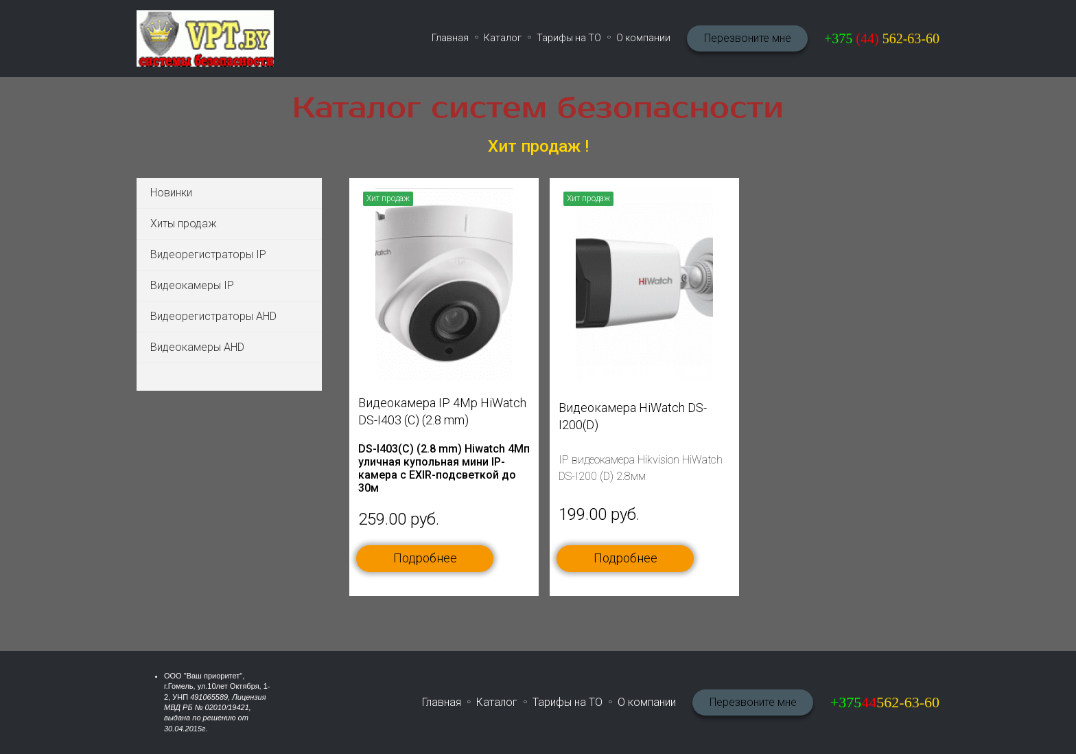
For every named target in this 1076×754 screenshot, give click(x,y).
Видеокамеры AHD (197, 347)
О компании (643, 37)
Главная (450, 37)
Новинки (171, 192)
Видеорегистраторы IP (208, 254)
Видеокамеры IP (192, 285)
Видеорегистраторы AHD (213, 316)
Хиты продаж (183, 223)
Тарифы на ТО (569, 37)
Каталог (503, 37)
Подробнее (425, 558)
